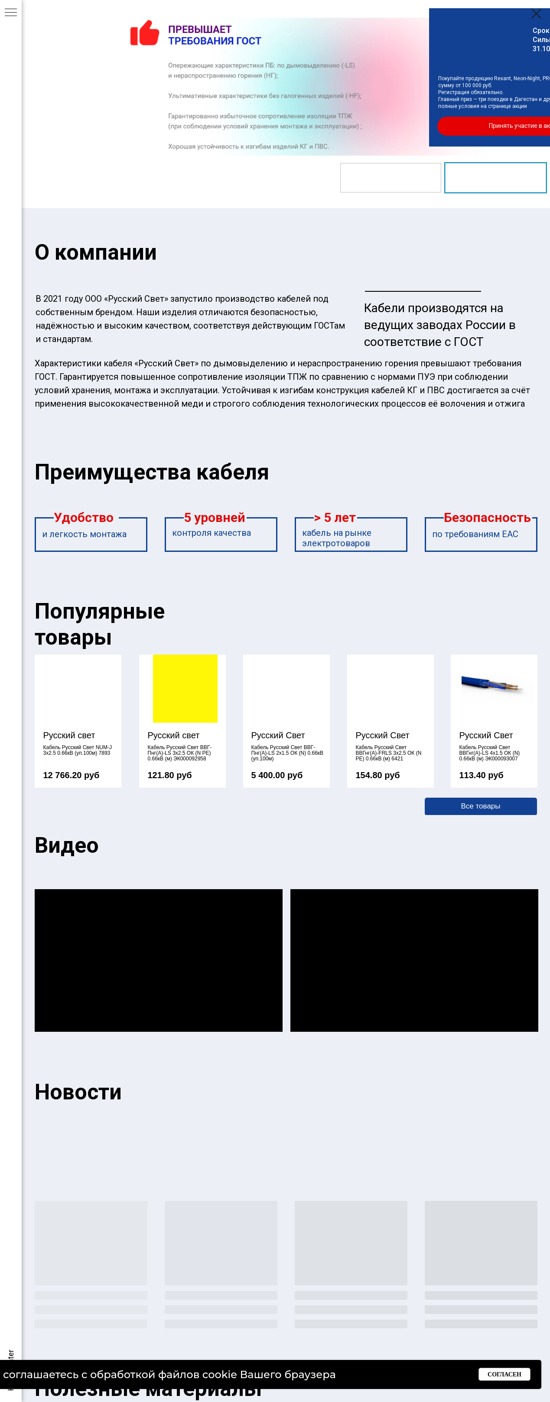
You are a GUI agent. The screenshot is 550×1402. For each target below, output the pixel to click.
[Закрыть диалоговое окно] (536, 13)
